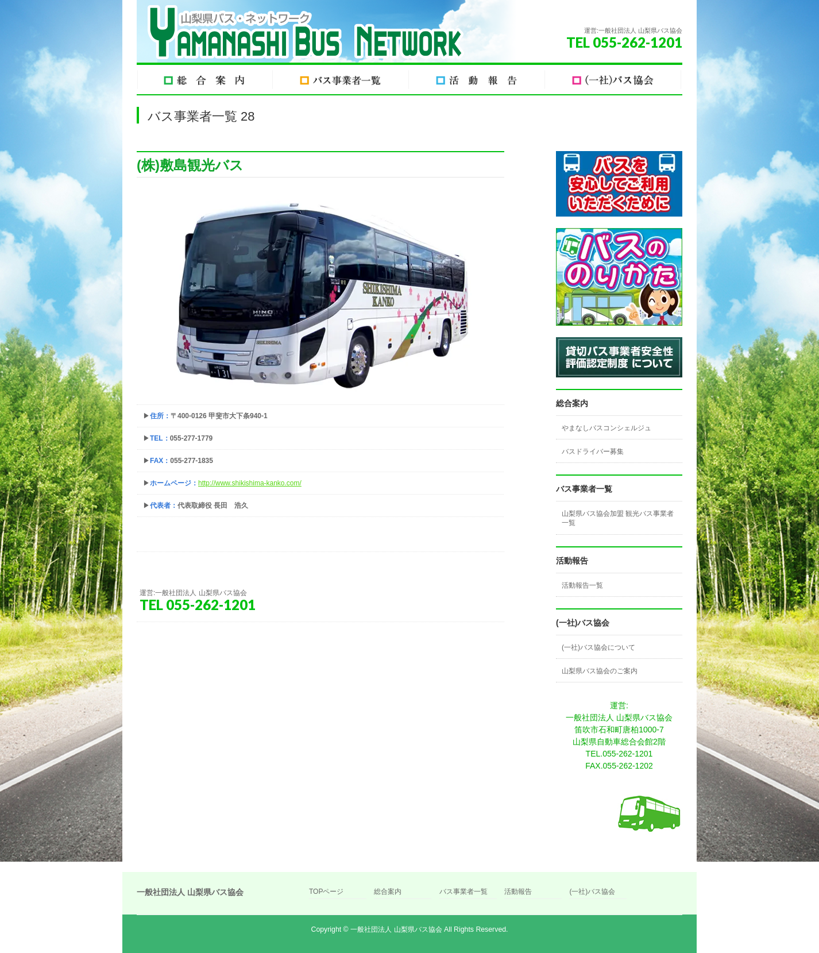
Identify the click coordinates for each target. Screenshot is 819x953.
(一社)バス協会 (592, 892)
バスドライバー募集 (593, 451)
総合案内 (387, 892)
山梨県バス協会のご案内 (600, 671)
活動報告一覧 (582, 585)
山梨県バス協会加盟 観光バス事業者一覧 (618, 518)
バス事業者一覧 (463, 892)
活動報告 (518, 892)
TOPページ (326, 892)
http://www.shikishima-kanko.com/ (250, 483)
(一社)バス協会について (598, 647)
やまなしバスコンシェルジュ (606, 428)
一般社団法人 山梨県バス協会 (396, 929)
